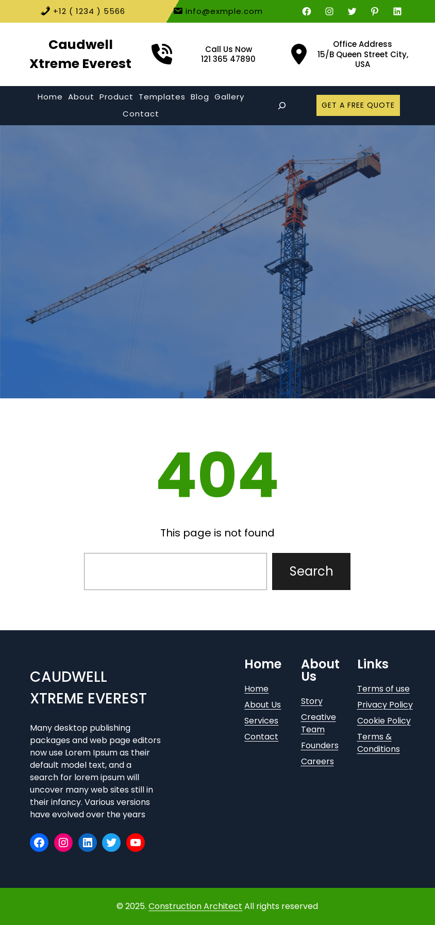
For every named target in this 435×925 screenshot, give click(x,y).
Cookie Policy (384, 721)
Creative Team (318, 723)
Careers (317, 761)
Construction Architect (195, 906)
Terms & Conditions (378, 743)
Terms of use (383, 689)
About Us (262, 705)
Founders (320, 745)
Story (312, 701)
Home (256, 689)
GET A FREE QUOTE (358, 105)
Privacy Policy (385, 705)
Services (261, 721)
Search (311, 571)
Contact (261, 737)
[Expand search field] (282, 105)
